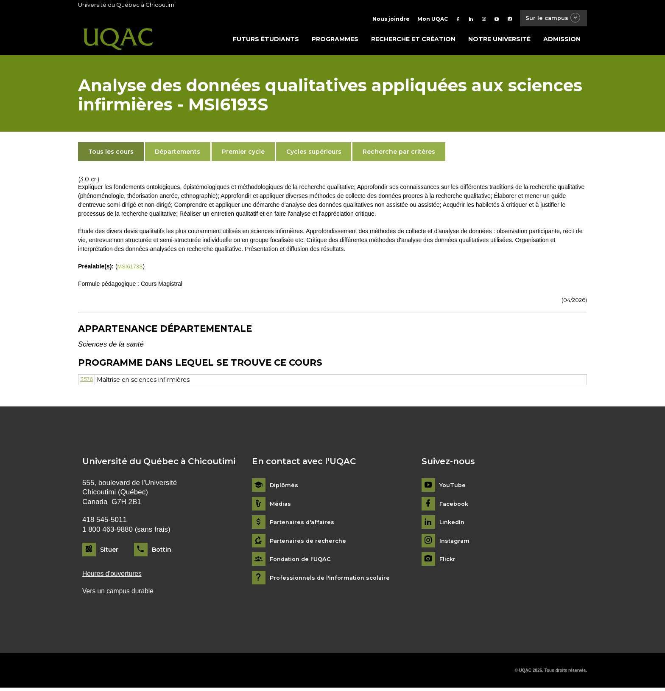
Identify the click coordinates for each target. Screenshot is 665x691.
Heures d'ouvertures (114, 576)
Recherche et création (413, 41)
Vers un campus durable (121, 594)
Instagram (455, 543)
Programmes (335, 41)
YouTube (453, 487)
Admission (562, 41)
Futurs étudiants (266, 41)
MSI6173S (131, 268)
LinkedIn (453, 524)
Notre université (499, 41)
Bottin (161, 552)
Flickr (448, 561)
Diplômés (284, 487)
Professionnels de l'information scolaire (333, 580)
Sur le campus (550, 19)
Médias (281, 506)
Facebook (455, 506)
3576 (87, 381)
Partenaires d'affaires (304, 524)
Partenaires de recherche (310, 543)
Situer (109, 552)
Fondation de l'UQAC (303, 561)
